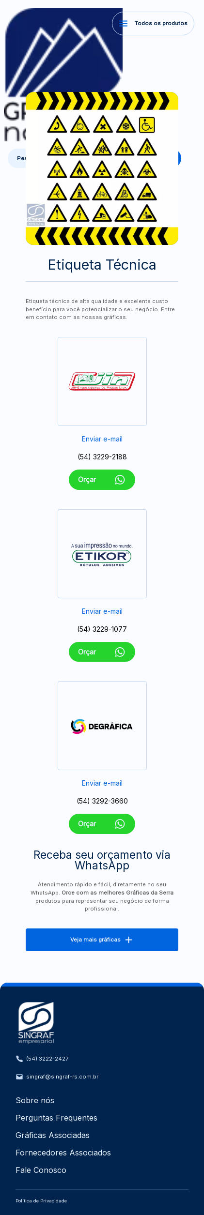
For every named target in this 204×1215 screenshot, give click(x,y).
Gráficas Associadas (53, 1135)
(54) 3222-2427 (42, 1059)
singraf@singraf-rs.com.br (57, 1077)
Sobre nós (35, 1100)
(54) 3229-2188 (102, 457)
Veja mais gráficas (102, 940)
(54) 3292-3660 (102, 801)
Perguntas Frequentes (56, 1118)
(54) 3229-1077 (102, 629)
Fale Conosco (41, 1170)
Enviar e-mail (102, 439)
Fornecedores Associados (63, 1152)
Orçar (102, 480)
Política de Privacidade (41, 1200)
